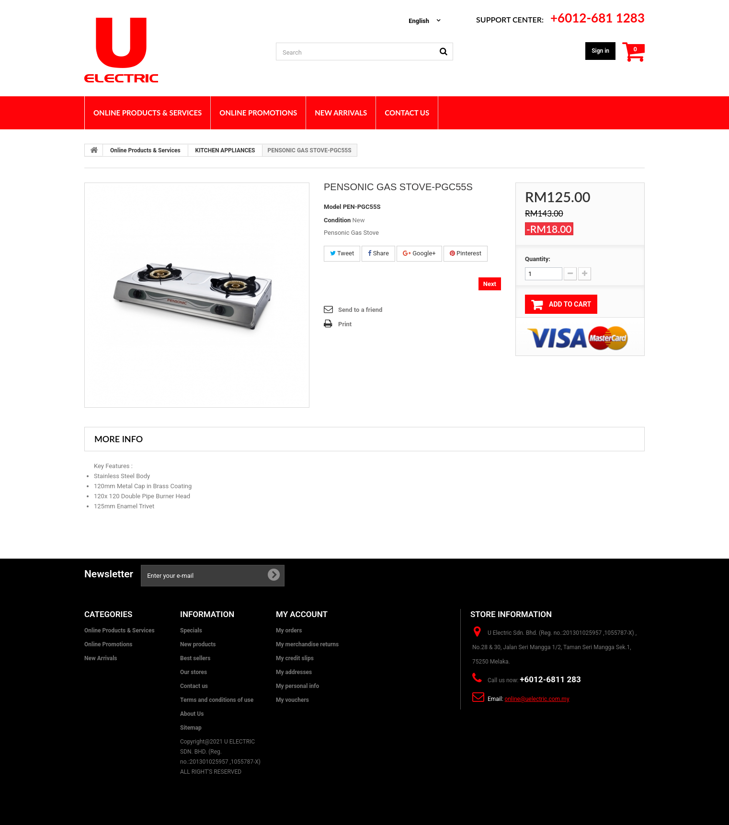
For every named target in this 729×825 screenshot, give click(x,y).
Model (333, 206)
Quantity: (537, 259)
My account (302, 614)
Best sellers (195, 658)
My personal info (297, 686)
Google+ (419, 253)
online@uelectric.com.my (537, 699)
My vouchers (292, 700)
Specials (191, 630)
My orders (289, 630)
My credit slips (295, 658)
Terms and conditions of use (216, 700)
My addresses (294, 672)
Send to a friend (360, 309)
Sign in (600, 50)
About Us (192, 713)
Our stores (193, 672)
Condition (337, 220)
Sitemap (191, 727)
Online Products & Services (145, 150)
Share (378, 253)
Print (345, 324)
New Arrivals (100, 658)
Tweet (342, 253)
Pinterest (465, 253)
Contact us (194, 686)
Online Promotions (108, 644)
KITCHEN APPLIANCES (225, 150)
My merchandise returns (307, 644)
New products (198, 644)
